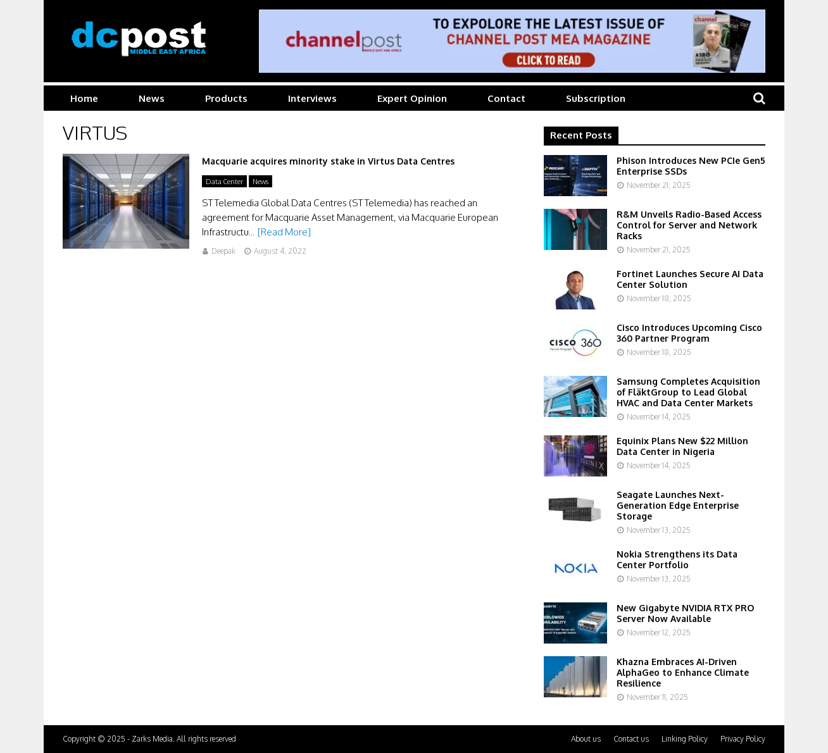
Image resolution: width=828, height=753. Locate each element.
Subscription (595, 98)
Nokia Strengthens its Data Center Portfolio (677, 559)
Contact (506, 98)
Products (226, 98)
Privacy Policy (742, 739)
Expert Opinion (412, 98)
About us (586, 739)
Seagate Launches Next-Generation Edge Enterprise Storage (678, 505)
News (152, 98)
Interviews (312, 98)
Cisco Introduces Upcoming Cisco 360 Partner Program (689, 333)
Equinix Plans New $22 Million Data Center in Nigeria (682, 446)
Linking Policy (685, 739)
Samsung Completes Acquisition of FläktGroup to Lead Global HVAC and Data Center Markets (688, 392)
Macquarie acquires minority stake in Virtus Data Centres (328, 161)
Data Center (224, 181)
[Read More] (284, 232)
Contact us (631, 739)
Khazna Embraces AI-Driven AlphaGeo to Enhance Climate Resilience (683, 672)
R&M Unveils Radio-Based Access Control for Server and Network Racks (689, 225)
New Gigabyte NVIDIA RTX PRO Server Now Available (685, 613)
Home (84, 98)
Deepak (223, 251)
